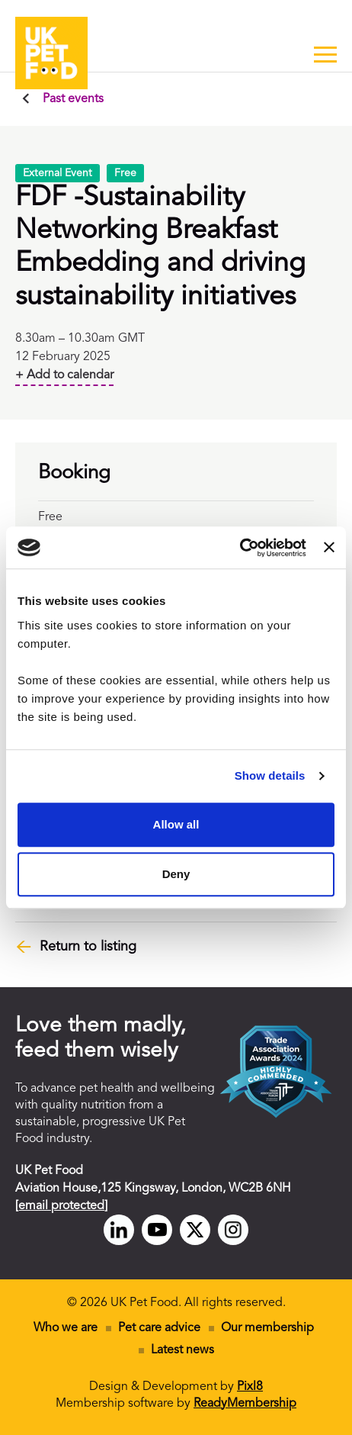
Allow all (176, 824)
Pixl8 (250, 1387)
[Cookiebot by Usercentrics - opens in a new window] (239, 548)
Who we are (66, 1328)
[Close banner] (329, 547)
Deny (176, 873)
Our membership (267, 1328)
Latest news (182, 1350)
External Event (57, 173)
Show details (270, 775)
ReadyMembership (245, 1404)
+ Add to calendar (64, 375)
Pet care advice (159, 1328)
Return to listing (88, 947)
